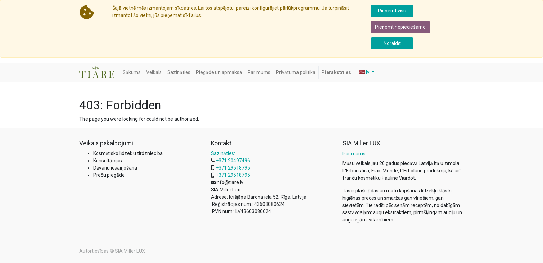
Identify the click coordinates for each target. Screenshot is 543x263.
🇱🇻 (365, 72)
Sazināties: (223, 153)
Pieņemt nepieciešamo (400, 27)
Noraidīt (392, 43)
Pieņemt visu (392, 10)
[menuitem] (131, 72)
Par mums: (354, 153)
